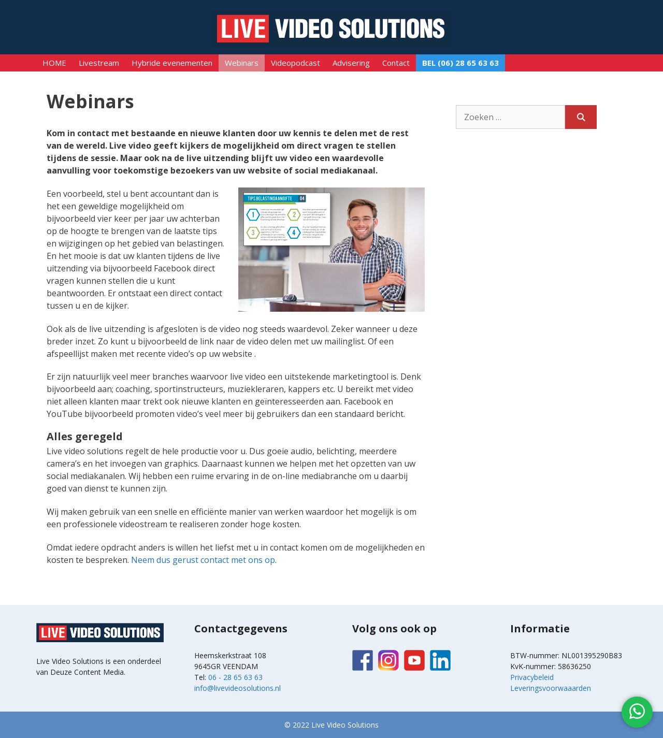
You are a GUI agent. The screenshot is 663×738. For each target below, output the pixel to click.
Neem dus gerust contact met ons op (203, 560)
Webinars (241, 62)
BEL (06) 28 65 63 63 (460, 62)
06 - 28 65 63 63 (235, 677)
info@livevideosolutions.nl (237, 688)
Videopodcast (295, 62)
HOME (54, 62)
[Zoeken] (581, 117)
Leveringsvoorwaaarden (550, 688)
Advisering (351, 62)
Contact (396, 62)
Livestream (99, 62)
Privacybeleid (532, 677)
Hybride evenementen (172, 62)
